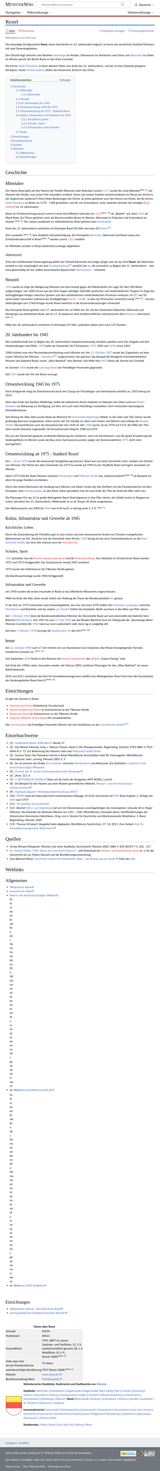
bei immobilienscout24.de (33, 1089)
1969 (8, 558)
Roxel (70, 1398)
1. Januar (15, 461)
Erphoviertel (89, 1409)
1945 (112, 345)
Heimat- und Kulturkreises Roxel (120, 850)
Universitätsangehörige (85, 417)
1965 (84, 538)
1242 (141, 213)
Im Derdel (63, 609)
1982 (68, 620)
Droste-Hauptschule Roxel (49, 558)
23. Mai (59, 620)
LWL (133, 858)
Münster (101, 1384)
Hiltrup (104, 1394)
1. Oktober (16, 615)
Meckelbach (12, 609)
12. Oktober (17, 647)
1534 (8, 286)
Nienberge (60, 55)
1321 (71, 239)
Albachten (136, 55)
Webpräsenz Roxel (21, 887)
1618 (72, 299)
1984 (35, 623)
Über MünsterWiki (34, 1466)
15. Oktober (98, 352)
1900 (41, 345)
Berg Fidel (113, 1390)
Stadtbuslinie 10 (61, 630)
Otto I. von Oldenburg (39, 807)
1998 (28, 647)
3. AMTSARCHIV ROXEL (29, 779)
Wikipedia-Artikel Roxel (87, 751)
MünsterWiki (19, 4)
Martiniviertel (62, 1413)
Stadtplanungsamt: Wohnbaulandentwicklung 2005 (45, 791)
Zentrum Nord (48, 1417)
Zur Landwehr (54, 763)
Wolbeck (130, 313)
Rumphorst (113, 1413)
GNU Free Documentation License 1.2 (75, 1459)
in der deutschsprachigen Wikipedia (34, 895)
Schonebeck (109, 1398)
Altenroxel (30, 37)
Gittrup (54, 1394)
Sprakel (134, 1398)
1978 (33, 630)
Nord (52, 1424)
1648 (81, 299)
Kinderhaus (117, 1394)
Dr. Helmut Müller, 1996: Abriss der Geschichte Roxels (42, 850)
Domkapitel (104, 221)
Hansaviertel (121, 1409)
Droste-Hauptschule (74, 658)
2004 (47, 508)
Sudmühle (146, 1398)
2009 (27, 658)
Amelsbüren (57, 1390)
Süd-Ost (68, 1424)
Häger (82, 1394)
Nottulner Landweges (126, 605)
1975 (125, 439)
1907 (109, 352)
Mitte (44, 1424)
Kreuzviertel (45, 1413)
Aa (89, 265)
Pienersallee (66, 475)
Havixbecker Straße (114, 724)
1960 (88, 425)
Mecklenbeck (83, 269)
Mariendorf (133, 1394)
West (89, 1424)
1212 (98, 213)
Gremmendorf (69, 1394)
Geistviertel (105, 1409)
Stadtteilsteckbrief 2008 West (32, 742)
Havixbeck (49, 356)
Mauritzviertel (80, 1413)
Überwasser (30, 1417)
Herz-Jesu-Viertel (141, 1409)
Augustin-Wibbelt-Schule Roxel (28, 717)
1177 (106, 190)
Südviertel (128, 1413)
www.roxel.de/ (50, 1374)
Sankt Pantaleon (28, 65)
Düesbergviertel (70, 1409)
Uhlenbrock (45, 1402)
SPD (21, 795)
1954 (27, 615)
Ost (59, 1424)
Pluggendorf (98, 1413)
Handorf (93, 1394)
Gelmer (27, 1394)
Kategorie (11, 1442)
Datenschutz (12, 1466)
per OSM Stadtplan (29, 1285)
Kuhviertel (29, 1413)
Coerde (126, 1390)
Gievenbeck (41, 1394)
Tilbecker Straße (88, 475)
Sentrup (123, 1398)
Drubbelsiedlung (60, 265)
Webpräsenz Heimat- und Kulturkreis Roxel (35, 1308)
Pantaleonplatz (35, 70)
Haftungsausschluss (59, 1466)
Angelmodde (73, 1390)
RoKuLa (96, 658)
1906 (23, 367)
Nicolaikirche (70, 542)
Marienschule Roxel (21, 705)
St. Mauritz (29, 1402)
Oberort (60, 1398)
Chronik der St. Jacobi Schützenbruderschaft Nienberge (47, 771)
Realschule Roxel (85, 558)
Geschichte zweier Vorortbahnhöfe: (75, 858)
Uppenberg (143, 1413)
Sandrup (95, 1398)
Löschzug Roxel (48, 367)
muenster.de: (21, 891)
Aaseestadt (51, 1409)
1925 (93, 345)
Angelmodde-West (94, 1390)
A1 (112, 598)
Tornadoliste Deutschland (32, 803)
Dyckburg (138, 1390)
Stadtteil (24, 1442)
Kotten (105, 228)
